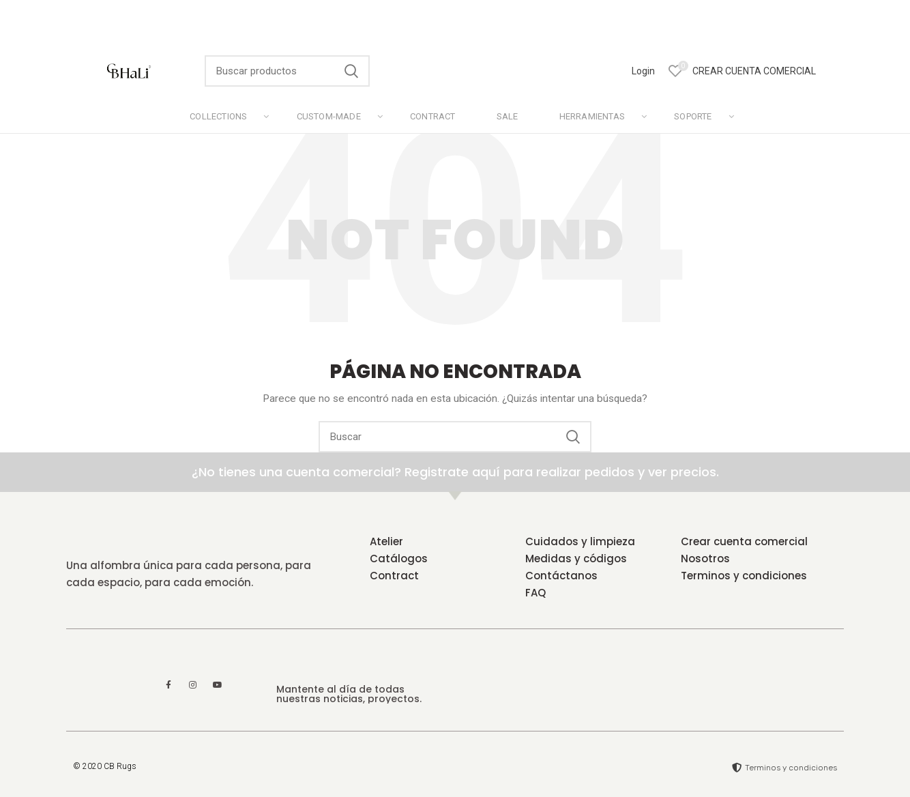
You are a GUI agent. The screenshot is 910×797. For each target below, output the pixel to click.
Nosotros (705, 558)
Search (351, 71)
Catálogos (399, 558)
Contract (394, 575)
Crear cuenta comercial (744, 541)
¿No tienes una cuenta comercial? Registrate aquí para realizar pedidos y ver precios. (455, 471)
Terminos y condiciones (744, 575)
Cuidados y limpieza (580, 541)
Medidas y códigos (576, 558)
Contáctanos (561, 575)
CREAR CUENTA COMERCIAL (754, 71)
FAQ (535, 592)
